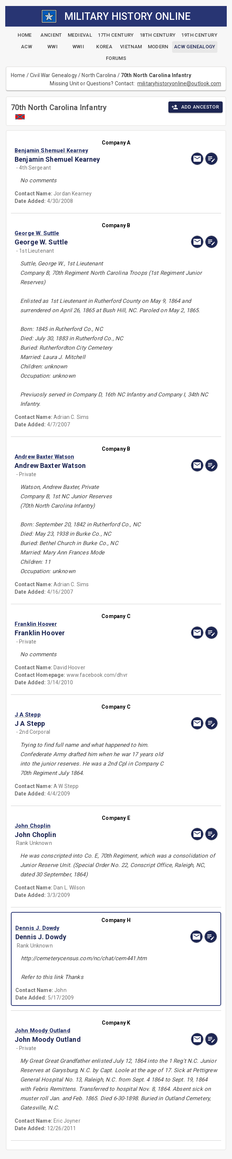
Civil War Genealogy (53, 75)
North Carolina (99, 75)
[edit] (211, 159)
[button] (85, 150)
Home (18, 75)
